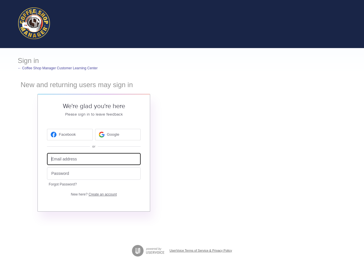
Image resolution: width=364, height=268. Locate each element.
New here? (94, 194)
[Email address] (94, 159)
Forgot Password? (63, 184)
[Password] (94, 173)
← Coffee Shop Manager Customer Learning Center (58, 68)
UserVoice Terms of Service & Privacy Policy (200, 250)
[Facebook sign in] (70, 134)
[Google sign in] (118, 134)
